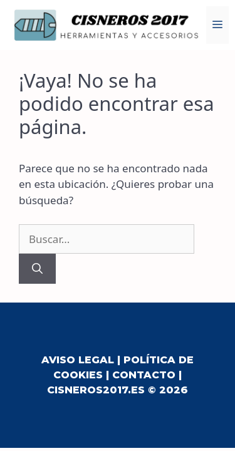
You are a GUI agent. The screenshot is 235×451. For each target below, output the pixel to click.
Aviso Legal (77, 360)
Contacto (143, 375)
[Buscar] (37, 269)
